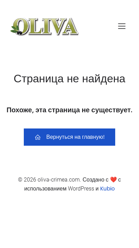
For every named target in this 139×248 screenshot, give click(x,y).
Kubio (107, 189)
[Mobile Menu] (122, 26)
